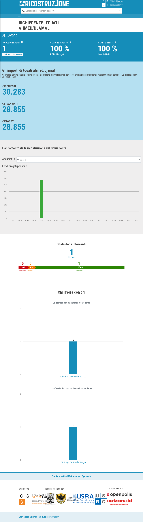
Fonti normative (59, 476)
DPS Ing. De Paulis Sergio (73, 462)
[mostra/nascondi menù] (19, 16)
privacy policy (53, 517)
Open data (86, 476)
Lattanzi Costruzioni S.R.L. (73, 376)
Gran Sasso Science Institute (32, 517)
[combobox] (69, 11)
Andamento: (8, 159)
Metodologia (74, 476)
